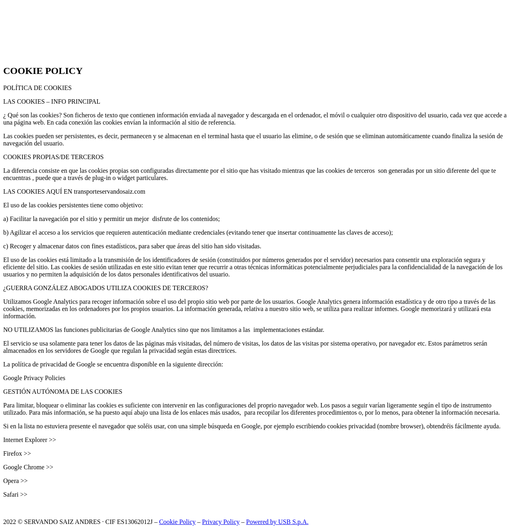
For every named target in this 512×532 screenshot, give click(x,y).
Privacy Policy (221, 521)
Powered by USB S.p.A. (277, 521)
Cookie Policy (177, 521)
